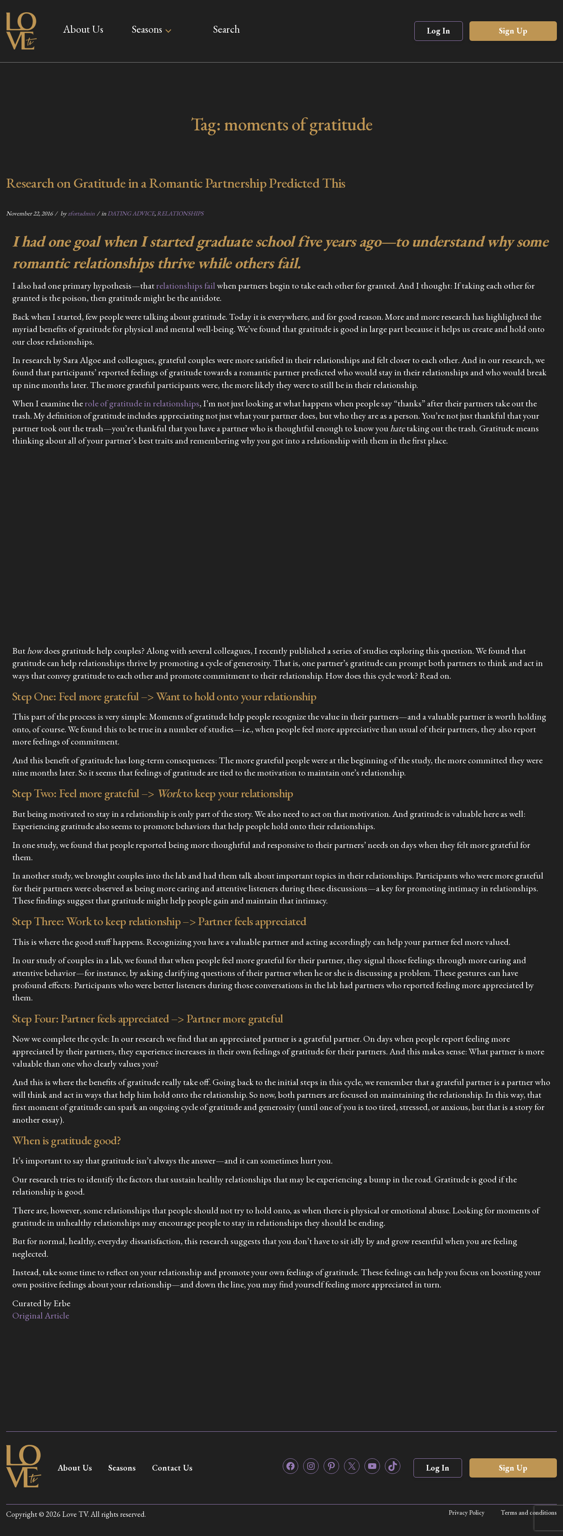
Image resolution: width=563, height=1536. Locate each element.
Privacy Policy (467, 1512)
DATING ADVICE (130, 213)
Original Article (40, 1315)
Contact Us (172, 1467)
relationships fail (185, 286)
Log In (438, 30)
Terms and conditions (529, 1512)
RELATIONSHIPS (180, 213)
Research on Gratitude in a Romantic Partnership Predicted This (176, 183)
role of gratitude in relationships (142, 403)
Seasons (147, 29)
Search (226, 29)
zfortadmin (81, 213)
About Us (83, 29)
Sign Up (513, 30)
